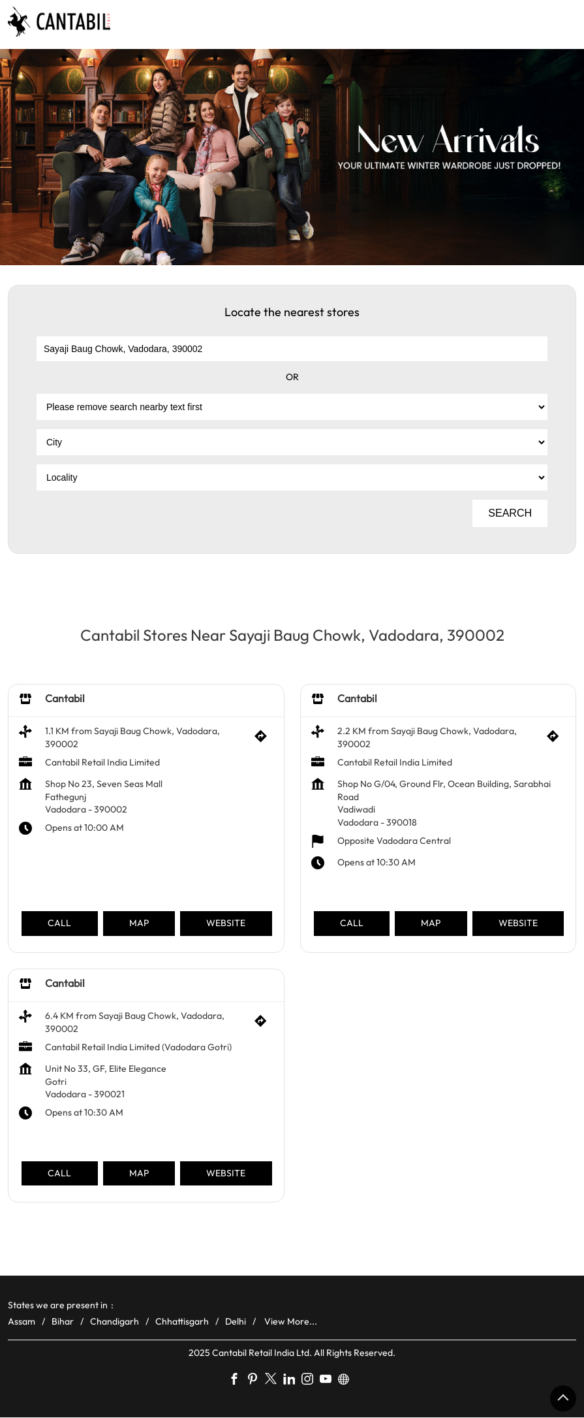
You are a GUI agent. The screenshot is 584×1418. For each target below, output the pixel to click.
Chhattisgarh (182, 1321)
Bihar (63, 1321)
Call (59, 923)
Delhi (235, 1321)
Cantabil (65, 698)
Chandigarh (114, 1321)
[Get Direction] (263, 739)
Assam (21, 1321)
